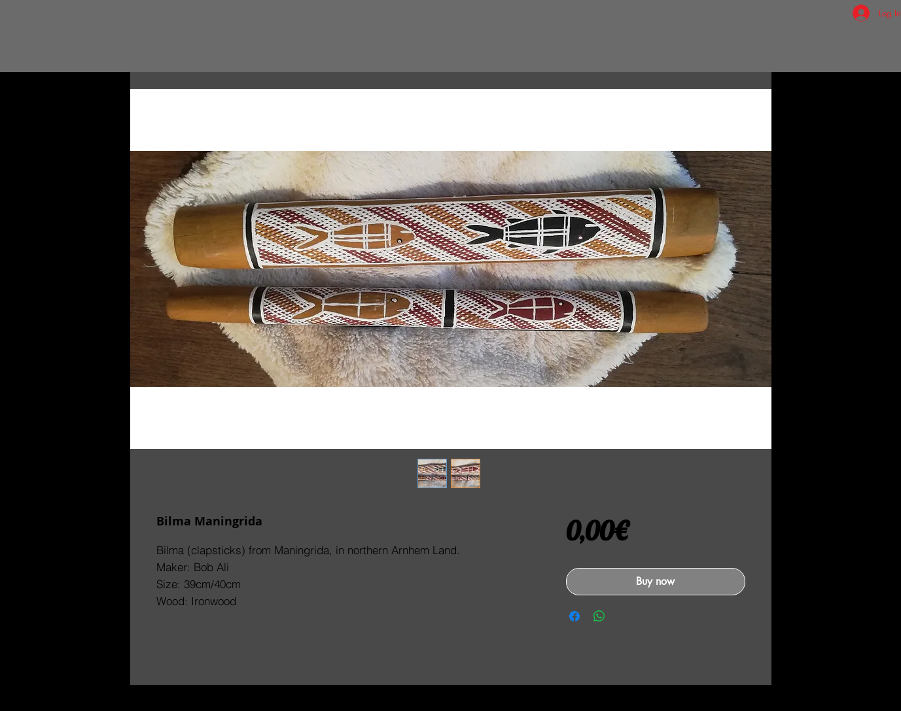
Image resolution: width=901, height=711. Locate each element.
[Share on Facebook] (574, 616)
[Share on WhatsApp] (599, 616)
